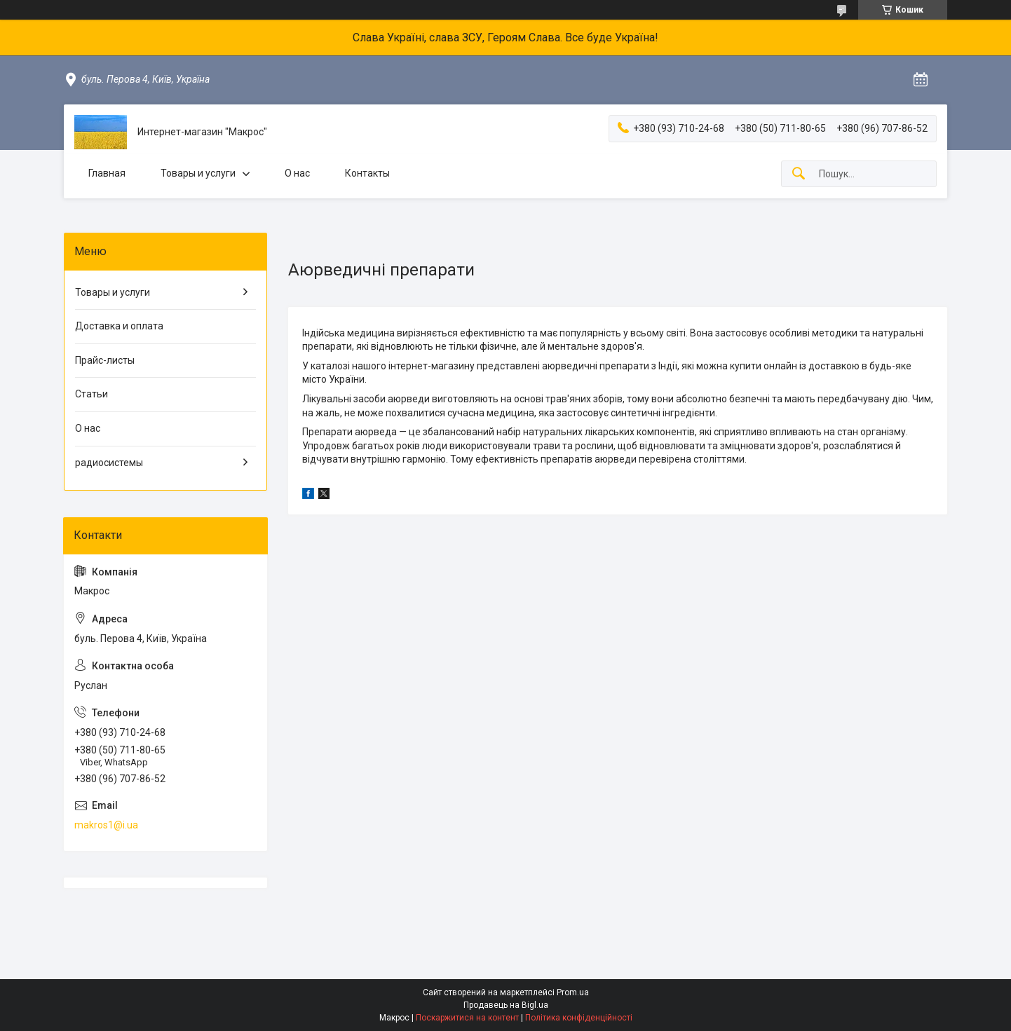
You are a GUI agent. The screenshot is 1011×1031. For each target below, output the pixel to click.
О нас (297, 173)
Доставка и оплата (119, 326)
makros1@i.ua (106, 825)
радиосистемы (109, 462)
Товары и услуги (198, 173)
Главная (106, 173)
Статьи (91, 394)
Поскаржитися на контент (467, 1018)
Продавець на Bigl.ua (505, 1005)
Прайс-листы (105, 360)
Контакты (367, 173)
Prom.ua (573, 992)
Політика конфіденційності (578, 1018)
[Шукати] (798, 174)
